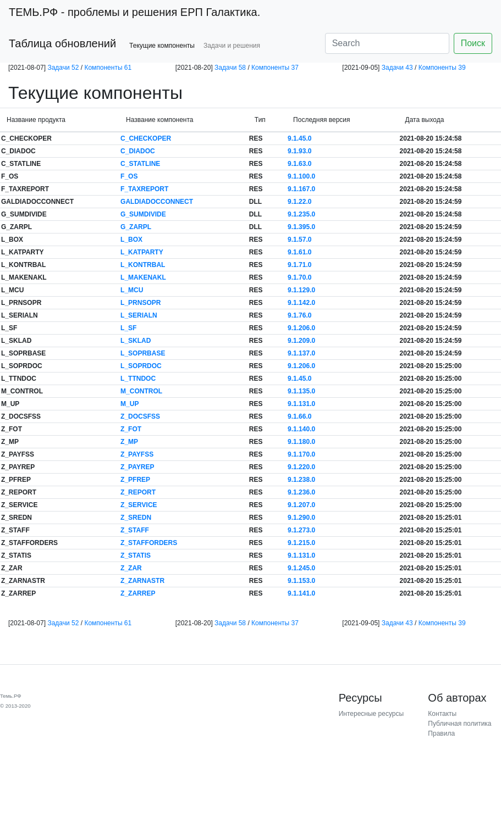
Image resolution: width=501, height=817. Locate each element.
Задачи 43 (397, 67)
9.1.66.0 (299, 416)
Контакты (442, 714)
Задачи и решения (231, 45)
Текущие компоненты (162, 45)
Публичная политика (459, 723)
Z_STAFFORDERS (148, 543)
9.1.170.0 (301, 454)
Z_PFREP (135, 479)
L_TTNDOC (138, 378)
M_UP (129, 404)
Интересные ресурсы (371, 714)
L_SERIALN (138, 315)
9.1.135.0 (301, 391)
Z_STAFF (134, 530)
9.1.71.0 (299, 265)
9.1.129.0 (301, 290)
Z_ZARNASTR (142, 581)
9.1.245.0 (301, 568)
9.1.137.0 (301, 353)
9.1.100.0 (301, 176)
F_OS (128, 176)
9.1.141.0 (301, 593)
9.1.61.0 (299, 252)
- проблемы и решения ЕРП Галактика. (134, 12)
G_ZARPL (135, 227)
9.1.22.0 (299, 201)
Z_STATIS (135, 555)
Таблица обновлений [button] (62, 43)
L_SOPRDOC (141, 366)
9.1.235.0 (301, 214)
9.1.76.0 (299, 315)
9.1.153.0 (301, 581)
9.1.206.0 (301, 328)
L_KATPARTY (141, 252)
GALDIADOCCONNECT (156, 201)
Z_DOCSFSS (140, 416)
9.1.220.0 (301, 467)
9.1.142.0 (301, 303)
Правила (441, 733)
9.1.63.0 (299, 164)
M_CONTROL (141, 391)
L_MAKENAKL (143, 277)
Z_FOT (130, 429)
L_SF (128, 328)
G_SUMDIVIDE (143, 214)
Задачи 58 (230, 67)
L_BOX (131, 239)
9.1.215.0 (301, 543)
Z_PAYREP (137, 467)
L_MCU (131, 290)
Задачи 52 (63, 67)
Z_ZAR (131, 568)
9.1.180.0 (301, 442)
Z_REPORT (138, 492)
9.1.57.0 (299, 239)
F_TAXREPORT (144, 189)
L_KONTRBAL (142, 265)
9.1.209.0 (301, 340)
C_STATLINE (140, 164)
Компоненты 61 (107, 67)
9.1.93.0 (299, 151)
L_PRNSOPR (140, 303)
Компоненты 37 (275, 67)
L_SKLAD (135, 340)
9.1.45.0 (299, 138)
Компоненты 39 (442, 67)
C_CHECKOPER (145, 138)
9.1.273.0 (301, 530)
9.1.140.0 (301, 429)
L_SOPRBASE (142, 353)
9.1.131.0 (301, 404)
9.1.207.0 (301, 505)
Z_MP (129, 442)
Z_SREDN (135, 517)
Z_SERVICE (138, 505)
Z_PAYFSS (136, 454)
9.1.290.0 (301, 517)
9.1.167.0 (301, 189)
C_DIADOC (137, 151)
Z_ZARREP (137, 593)
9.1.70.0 (299, 277)
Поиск (473, 43)
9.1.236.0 (301, 492)
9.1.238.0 (301, 479)
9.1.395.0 (301, 227)
